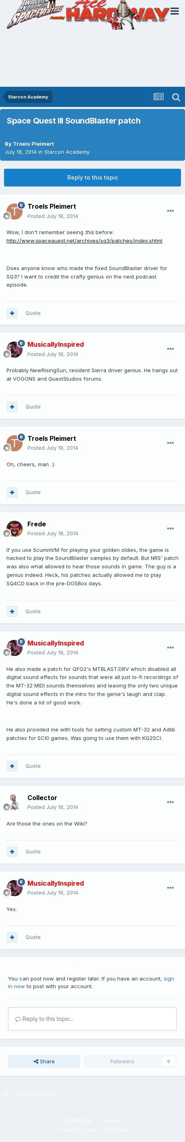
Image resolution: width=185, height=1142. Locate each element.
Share (44, 1061)
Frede (36, 524)
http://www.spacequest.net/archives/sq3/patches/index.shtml (84, 240)
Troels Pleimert (33, 143)
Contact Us (77, 1120)
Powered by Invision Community (92, 1130)
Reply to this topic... (44, 1018)
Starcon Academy (66, 152)
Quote (33, 313)
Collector (42, 798)
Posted (52, 216)
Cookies (111, 1120)
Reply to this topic (92, 177)
